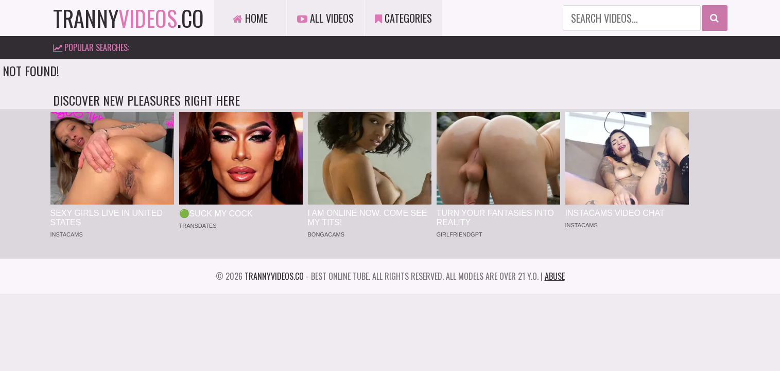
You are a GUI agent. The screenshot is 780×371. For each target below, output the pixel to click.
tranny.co (128, 18)
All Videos (325, 18)
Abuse (555, 276)
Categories (403, 18)
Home (250, 18)
